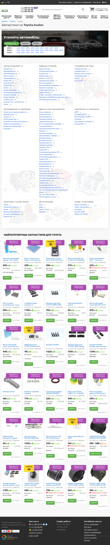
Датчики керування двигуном (50, 178)
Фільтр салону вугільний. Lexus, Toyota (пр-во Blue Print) (11, 304)
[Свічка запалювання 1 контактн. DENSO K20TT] (98, 248)
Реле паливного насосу (47, 197)
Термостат (8, 117)
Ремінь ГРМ (8, 81)
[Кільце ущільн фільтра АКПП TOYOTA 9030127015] (77, 426)
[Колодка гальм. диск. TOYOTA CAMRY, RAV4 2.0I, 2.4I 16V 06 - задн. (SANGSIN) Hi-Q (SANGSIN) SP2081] (55, 292)
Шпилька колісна (9, 392)
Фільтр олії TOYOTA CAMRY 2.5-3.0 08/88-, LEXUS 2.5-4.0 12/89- (76, 392)
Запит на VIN (33, 536)
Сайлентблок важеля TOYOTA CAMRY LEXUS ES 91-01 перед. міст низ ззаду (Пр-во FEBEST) (76, 484)
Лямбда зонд (44, 183)
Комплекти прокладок (47, 176)
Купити (7, 278)
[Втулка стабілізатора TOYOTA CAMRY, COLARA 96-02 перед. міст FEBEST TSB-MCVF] (98, 474)
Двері (41, 207)
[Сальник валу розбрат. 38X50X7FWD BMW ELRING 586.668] (55, 381)
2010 (18, 48)
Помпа (6, 88)
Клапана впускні (45, 114)
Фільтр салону (9, 76)
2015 (42, 48)
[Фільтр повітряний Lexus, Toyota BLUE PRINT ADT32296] (12, 334)
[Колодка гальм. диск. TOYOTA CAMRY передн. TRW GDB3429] (77, 334)
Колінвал (42, 131)
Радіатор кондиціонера (12, 124)
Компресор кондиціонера (13, 126)
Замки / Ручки (44, 209)
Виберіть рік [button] (11, 43)
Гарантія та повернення (82, 2)
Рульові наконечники (46, 71)
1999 (42, 53)
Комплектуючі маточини (48, 100)
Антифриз (78, 209)
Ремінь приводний (10, 90)
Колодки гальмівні (10, 95)
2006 (47, 50)
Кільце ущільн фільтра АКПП (76, 437)
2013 (32, 48)
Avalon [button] (37, 43)
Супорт (77, 78)
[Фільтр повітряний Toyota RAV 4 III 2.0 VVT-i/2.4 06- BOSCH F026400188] (98, 292)
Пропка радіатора (10, 119)
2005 (42, 50)
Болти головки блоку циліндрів (50, 124)
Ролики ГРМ (8, 85)
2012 (28, 48)
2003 (33, 50)
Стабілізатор (8, 100)
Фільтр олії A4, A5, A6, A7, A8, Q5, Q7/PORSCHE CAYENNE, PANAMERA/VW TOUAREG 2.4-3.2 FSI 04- (76, 259)
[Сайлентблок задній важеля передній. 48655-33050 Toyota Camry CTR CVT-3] (33, 474)
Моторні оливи (80, 212)
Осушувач (7, 129)
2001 (23, 50)
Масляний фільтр (10, 71)
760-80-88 (27, 10)
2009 (61, 50)
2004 (37, 50)
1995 (23, 53)
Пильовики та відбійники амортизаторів (53, 97)
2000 (18, 50)
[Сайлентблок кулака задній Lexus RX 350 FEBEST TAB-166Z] (55, 474)
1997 (32, 53)
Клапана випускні (45, 117)
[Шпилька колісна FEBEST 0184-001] (11, 382)
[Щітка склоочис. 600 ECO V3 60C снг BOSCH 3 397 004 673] (55, 426)
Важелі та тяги (44, 78)
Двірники (42, 212)
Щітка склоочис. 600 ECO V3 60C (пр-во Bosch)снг (53, 437)
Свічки (6, 104)
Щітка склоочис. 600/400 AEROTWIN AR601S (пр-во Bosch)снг (31, 437)
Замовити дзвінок (35, 533)
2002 (28, 50)
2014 (37, 48)
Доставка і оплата (65, 2)
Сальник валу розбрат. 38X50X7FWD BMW (54, 392)
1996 (28, 53)
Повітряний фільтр (10, 74)
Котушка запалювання (12, 214)
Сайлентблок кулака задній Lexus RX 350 (53, 484)
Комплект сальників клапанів (31, 392)
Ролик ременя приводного (13, 92)
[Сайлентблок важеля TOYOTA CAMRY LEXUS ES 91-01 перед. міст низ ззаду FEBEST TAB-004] (76, 474)
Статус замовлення (91, 524)
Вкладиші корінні (45, 138)
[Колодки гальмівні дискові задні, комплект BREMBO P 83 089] (98, 334)
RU (8, 2)
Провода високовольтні (12, 212)
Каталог (87, 540)
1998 (37, 53)
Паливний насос (45, 180)
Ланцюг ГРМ (43, 159)
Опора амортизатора (47, 90)
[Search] (83, 9)
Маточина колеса (45, 83)
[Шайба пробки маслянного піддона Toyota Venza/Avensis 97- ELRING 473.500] (12, 426)
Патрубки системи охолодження (16, 122)
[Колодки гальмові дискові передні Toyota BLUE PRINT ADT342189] (12, 473)
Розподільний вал (45, 126)
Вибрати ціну (95, 454)
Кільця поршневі (45, 112)
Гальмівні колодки (81, 69)
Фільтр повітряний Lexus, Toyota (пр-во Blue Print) (10, 345)
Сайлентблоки (44, 92)
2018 (56, 48)
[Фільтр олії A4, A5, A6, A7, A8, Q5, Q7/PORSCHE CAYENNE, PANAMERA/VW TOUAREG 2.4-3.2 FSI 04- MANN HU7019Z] (77, 248)
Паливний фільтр (10, 78)
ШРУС (77, 112)
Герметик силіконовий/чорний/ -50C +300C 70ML (11, 259)
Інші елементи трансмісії (83, 122)
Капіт (41, 205)
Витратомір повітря (46, 185)
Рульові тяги (43, 74)
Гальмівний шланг (81, 76)
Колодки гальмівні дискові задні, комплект (98, 345)
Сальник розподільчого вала (49, 129)
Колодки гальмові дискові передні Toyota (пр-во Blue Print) (11, 484)
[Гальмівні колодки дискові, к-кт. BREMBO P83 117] (33, 292)
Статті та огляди (90, 538)
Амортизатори (44, 69)
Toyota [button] (25, 43)
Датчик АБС (79, 81)
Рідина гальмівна (81, 205)
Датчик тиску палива (47, 194)
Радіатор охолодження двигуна (15, 112)
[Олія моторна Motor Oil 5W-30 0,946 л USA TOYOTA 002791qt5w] (54, 249)
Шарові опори (44, 76)
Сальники (78, 119)
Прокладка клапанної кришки (49, 173)
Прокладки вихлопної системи (50, 188)
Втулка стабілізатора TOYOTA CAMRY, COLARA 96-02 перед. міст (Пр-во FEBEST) (98, 484)
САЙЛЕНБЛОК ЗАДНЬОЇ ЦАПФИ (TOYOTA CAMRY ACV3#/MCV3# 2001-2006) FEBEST (98, 437)
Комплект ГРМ (9, 83)
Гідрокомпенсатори (46, 122)
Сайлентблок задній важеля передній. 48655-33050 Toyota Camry (32, 484)
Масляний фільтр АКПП (83, 117)
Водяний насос (9, 114)
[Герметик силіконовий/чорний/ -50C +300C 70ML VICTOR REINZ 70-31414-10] (12, 248)
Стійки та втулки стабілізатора (50, 95)
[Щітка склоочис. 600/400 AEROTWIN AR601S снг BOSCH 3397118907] (33, 426)
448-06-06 (27, 8)
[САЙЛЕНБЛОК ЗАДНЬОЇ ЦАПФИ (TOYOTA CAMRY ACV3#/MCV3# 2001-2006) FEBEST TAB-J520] (98, 427)
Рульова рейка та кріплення (49, 85)
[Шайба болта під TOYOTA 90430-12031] (33, 334)
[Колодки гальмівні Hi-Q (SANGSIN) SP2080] (55, 334)
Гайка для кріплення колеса (75, 304)
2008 (56, 50)
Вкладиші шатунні (45, 140)
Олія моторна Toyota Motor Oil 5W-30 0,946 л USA (54, 259)
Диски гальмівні (9, 97)
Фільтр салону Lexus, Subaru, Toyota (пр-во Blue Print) (32, 259)
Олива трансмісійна (82, 207)
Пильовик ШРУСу (81, 114)
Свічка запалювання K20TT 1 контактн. (96, 259)
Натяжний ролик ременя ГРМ (49, 152)
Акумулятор (8, 69)
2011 (22, 48)
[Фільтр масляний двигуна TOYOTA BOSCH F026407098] (98, 381)
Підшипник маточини (46, 81)
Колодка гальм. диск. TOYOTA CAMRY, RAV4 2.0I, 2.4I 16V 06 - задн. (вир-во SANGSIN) (54, 304)
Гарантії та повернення (92, 532)
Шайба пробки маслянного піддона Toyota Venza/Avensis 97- (10, 437)
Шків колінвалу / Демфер (48, 136)
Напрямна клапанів (46, 145)
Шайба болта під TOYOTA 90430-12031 (32, 345)
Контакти (96, 2)
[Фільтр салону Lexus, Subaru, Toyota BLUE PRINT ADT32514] (33, 249)
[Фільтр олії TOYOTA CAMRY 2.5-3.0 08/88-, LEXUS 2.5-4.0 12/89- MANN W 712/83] (77, 381)
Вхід (104, 2)
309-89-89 (27, 12)
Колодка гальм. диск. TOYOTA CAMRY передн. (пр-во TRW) (76, 345)
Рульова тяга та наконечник (14, 102)
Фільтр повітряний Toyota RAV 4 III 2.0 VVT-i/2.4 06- (98, 304)
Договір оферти (90, 535)
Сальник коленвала (46, 133)
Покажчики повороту (11, 207)
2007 (51, 50)
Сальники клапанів (46, 119)
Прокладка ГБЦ (44, 171)
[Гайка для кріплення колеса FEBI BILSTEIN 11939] (77, 292)
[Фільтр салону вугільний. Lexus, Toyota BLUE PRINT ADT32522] (12, 292)
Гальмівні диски (80, 71)
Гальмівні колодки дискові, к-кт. (30, 304)
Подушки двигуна (45, 143)
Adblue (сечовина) (81, 214)
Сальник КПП (79, 124)
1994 (18, 53)
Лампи (6, 205)
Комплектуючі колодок (83, 74)
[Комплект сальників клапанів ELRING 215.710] (33, 381)
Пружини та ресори (46, 88)
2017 (51, 48)
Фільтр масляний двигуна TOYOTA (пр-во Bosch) (97, 392)
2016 (46, 48)
